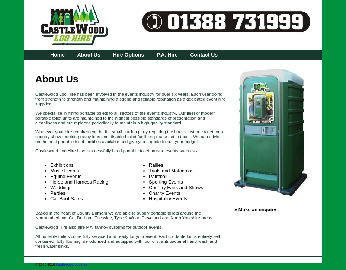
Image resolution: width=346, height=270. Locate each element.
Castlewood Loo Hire (71, 264)
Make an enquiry (257, 209)
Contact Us (204, 55)
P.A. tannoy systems (105, 227)
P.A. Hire (167, 55)
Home (57, 55)
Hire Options (128, 55)
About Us (88, 55)
